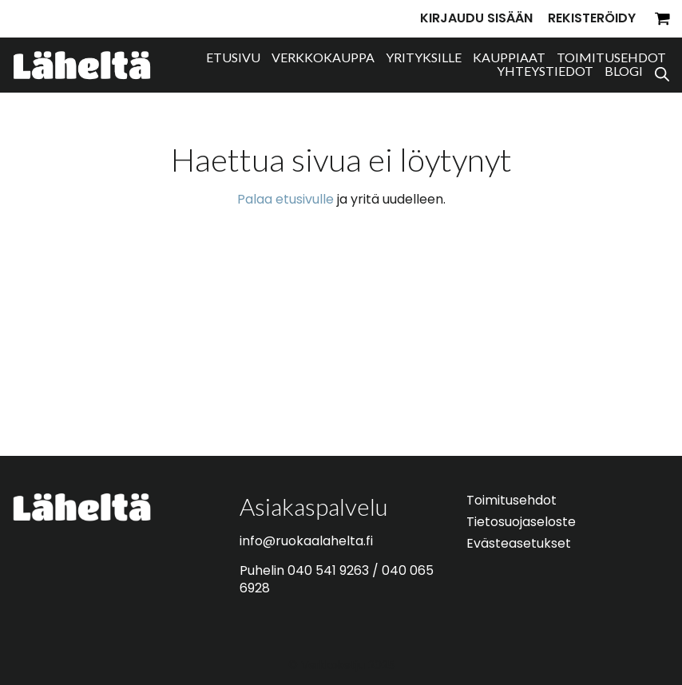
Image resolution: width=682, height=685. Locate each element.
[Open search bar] (662, 71)
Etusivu (233, 57)
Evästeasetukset (518, 543)
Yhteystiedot (545, 70)
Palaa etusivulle (285, 199)
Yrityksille (424, 57)
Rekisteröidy (592, 18)
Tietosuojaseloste (521, 522)
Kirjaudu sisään (476, 18)
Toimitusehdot (611, 57)
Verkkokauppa (323, 57)
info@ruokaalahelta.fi (306, 541)
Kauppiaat (509, 57)
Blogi (624, 70)
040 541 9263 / (334, 570)
